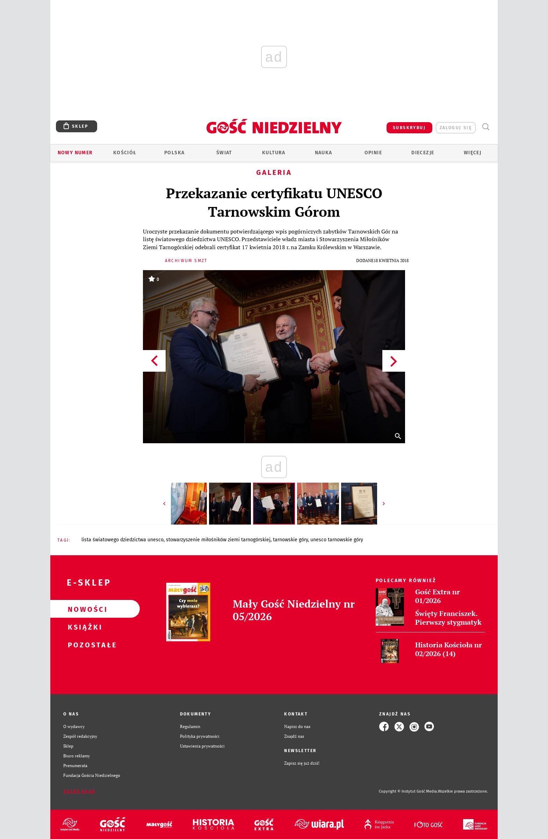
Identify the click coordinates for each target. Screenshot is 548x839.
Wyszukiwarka (485, 126)
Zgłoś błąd (79, 791)
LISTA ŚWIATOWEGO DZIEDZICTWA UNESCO (122, 540)
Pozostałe (84, 644)
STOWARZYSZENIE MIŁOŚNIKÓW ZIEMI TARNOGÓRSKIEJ (218, 540)
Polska (174, 153)
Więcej (472, 153)
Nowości (84, 609)
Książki (84, 627)
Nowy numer (75, 153)
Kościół (125, 153)
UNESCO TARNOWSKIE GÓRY (336, 540)
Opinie (373, 153)
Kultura (274, 153)
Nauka (323, 153)
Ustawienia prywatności (202, 746)
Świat (224, 153)
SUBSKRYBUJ (409, 127)
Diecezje (422, 153)
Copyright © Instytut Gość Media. (408, 791)
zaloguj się (456, 127)
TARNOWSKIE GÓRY (290, 540)
